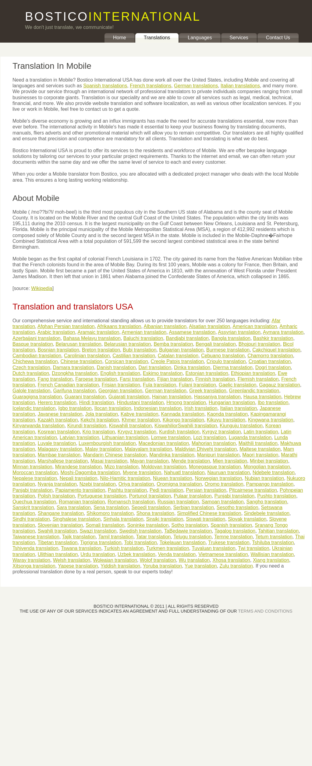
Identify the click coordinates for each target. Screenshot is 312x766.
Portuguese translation (101, 495)
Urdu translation (97, 554)
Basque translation (32, 344)
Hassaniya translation (217, 396)
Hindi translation (96, 402)
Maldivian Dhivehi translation (206, 449)
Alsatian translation (209, 326)
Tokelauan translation (182, 542)
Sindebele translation (266, 513)
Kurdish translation (179, 431)
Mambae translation (59, 454)
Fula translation (159, 384)
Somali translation (105, 525)
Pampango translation (270, 484)
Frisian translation (121, 384)
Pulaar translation (193, 495)
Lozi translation (209, 437)
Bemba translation (173, 344)
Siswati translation (205, 519)
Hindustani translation (140, 402)
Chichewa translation (35, 361)
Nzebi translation (98, 484)
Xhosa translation (231, 560)
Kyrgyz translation (221, 431)
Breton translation (101, 349)
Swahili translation (57, 530)
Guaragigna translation (37, 396)
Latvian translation (79, 437)
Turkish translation (124, 548)
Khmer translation (141, 419)
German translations (196, 85)
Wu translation (194, 560)
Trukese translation (228, 542)
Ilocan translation (112, 408)
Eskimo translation (163, 373)
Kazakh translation (58, 419)
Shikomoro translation (110, 513)
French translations (150, 85)
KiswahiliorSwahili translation (185, 425)
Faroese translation (96, 379)
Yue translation (201, 565)
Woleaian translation (115, 560)
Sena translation (111, 507)
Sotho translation (189, 525)
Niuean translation (172, 478)
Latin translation (261, 431)
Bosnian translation (58, 349)
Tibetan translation (57, 542)
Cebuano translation (223, 355)
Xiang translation (271, 560)
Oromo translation (224, 484)
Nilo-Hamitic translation (125, 478)
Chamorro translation (270, 355)
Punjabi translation (234, 495)
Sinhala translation (123, 519)
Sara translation (74, 507)
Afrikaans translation (119, 326)
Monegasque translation (215, 466)
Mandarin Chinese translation (115, 454)
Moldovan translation (163, 466)
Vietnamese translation (223, 554)
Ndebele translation (274, 472)
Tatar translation (153, 536)
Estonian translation (206, 373)
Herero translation (57, 402)
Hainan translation (171, 396)
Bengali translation (216, 344)
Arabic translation (56, 332)
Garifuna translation (74, 390)
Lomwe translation (170, 437)
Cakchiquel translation (276, 349)
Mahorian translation (214, 443)
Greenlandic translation (254, 390)
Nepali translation (79, 478)
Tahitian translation (278, 530)
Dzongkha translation (75, 373)
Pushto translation (276, 495)
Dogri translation (273, 367)
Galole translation (31, 390)
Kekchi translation (99, 419)
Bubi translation (139, 349)
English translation (120, 373)
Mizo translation (122, 466)
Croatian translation (270, 361)
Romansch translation (131, 501)
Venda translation (177, 554)
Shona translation (155, 513)
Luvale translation (57, 443)
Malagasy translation (60, 449)
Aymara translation (283, 332)
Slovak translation (247, 519)
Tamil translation (115, 536)
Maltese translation (259, 449)
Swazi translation (98, 530)
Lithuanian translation (125, 437)
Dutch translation (30, 373)
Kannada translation (182, 414)
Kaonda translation (227, 414)
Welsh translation (71, 560)
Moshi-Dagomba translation (90, 472)
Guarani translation (85, 396)
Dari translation (155, 367)
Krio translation (98, 431)
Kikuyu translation (226, 419)
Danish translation (116, 367)
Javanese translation (60, 414)
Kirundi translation (86, 425)
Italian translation (238, 408)
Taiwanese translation (35, 536)
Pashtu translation (127, 490)
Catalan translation (178, 355)
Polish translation (56, 495)
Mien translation (230, 460)
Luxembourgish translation (107, 443)
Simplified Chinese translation (209, 513)
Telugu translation (192, 536)
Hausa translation (262, 396)
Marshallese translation (63, 460)
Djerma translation (233, 367)
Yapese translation (78, 565)
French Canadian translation (68, 384)
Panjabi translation (32, 490)
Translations (157, 37)
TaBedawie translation (188, 530)
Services (239, 37)
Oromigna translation (179, 484)
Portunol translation (150, 495)
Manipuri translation (218, 454)
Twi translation (253, 548)
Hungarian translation (232, 402)
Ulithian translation (58, 554)
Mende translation (190, 460)
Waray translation (31, 560)
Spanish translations (105, 85)
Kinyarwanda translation (38, 425)
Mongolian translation (267, 466)
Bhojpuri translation (259, 344)
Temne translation (233, 536)
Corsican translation (126, 361)
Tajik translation (78, 536)
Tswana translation (81, 548)
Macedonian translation (164, 443)
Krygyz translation (137, 431)
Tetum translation (273, 536)
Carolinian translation (87, 355)
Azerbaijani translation (36, 338)
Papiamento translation (80, 490)
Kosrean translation (59, 431)
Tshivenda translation (35, 548)
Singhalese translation (77, 519)
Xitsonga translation (33, 565)
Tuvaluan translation (214, 548)
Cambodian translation (36, 355)
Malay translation (103, 449)
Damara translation (73, 367)
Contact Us (278, 37)
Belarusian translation (127, 344)
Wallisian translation (272, 554)
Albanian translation (165, 326)
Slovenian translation (60, 525)
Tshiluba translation (273, 542)
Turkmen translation (167, 548)
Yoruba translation (162, 565)
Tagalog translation (234, 530)
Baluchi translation (143, 338)
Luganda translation (250, 437)
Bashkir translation (273, 338)
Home (119, 37)
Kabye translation (139, 414)
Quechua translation (34, 501)
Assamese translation (192, 332)
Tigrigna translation (100, 542)
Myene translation (142, 472)
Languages (200, 37)
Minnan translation (32, 466)
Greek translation (207, 390)
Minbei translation (269, 460)
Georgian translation (120, 390)
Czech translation (31, 367)
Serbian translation (193, 507)
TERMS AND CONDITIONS (265, 611)
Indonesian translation (158, 408)
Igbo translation (74, 408)
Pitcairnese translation (253, 490)
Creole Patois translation (177, 361)
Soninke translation (147, 525)
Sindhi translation (31, 519)
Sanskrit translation (33, 507)
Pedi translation (166, 490)
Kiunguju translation (241, 425)
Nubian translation (264, 478)
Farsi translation (137, 379)
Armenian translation (144, 332)
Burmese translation (228, 349)
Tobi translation (140, 542)
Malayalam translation (148, 449)
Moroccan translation (35, 472)
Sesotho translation (237, 507)
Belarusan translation (78, 344)
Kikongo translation (183, 419)
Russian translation (178, 501)
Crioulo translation (226, 361)
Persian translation (206, 490)
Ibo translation (273, 402)
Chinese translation (81, 361)
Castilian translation (133, 355)
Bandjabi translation (187, 338)
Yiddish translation (120, 565)
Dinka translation (192, 367)
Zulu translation (236, 565)
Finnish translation (215, 379)
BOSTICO (113, 16)
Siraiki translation (164, 519)
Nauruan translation (228, 472)
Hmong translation (186, 402)
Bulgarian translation (181, 349)
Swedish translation (140, 530)
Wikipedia (41, 288)
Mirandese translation (78, 466)
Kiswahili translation (130, 425)
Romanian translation (82, 501)
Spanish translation (231, 525)
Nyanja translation (57, 484)
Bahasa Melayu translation (92, 338)
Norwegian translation (218, 478)
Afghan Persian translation (66, 326)
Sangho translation (266, 501)
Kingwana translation (270, 419)
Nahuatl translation (184, 472)
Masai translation (108, 460)
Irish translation (201, 408)
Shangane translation (61, 513)
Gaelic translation (238, 384)
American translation (254, 326)
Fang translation (55, 379)
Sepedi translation (150, 507)
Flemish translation (258, 379)
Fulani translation (197, 384)
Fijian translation (175, 379)
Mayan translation (149, 460)
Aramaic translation (98, 332)
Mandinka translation (171, 454)
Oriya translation (136, 484)
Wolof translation (158, 560)
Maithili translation (258, 443)
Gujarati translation (128, 396)
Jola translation (101, 414)
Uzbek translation (136, 554)
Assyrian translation (239, 332)
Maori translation (260, 454)
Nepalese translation (34, 478)
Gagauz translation (279, 384)
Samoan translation (223, 501)
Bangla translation (230, 338)
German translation (165, 390)
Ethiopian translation (253, 373)
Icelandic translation (33, 408)
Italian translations (240, 85)
